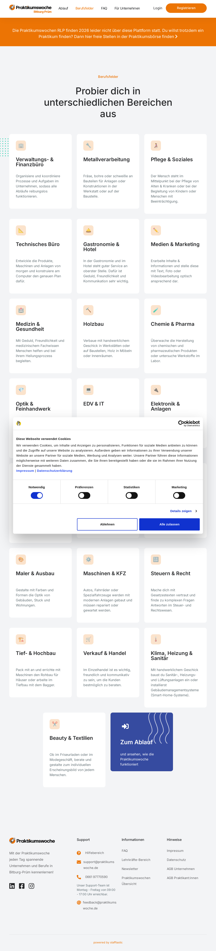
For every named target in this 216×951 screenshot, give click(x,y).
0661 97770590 (96, 877)
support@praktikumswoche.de (98, 865)
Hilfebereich (94, 853)
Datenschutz (176, 860)
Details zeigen (181, 511)
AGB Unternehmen (181, 869)
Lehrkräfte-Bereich (136, 860)
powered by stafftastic (108, 942)
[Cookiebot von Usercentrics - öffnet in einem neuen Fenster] (181, 423)
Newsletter (130, 869)
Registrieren (186, 8)
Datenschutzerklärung (54, 470)
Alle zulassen (169, 524)
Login (157, 8)
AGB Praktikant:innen (182, 878)
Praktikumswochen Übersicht (136, 881)
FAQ (104, 8)
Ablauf (63, 8)
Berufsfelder (84, 8)
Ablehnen (107, 524)
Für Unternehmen (127, 8)
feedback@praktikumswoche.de (99, 905)
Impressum (25, 470)
